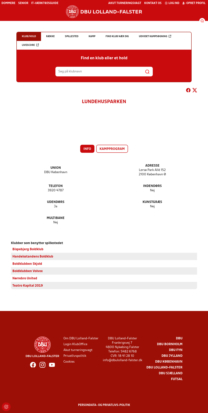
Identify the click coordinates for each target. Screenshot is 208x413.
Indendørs (152, 186)
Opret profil (193, 3)
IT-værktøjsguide (44, 3)
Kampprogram (112, 149)
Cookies (69, 361)
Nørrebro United (24, 278)
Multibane (56, 218)
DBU (179, 338)
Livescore (30, 45)
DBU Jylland (172, 356)
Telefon (56, 186)
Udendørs (55, 202)
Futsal (176, 379)
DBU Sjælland (170, 373)
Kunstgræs (152, 202)
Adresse (152, 165)
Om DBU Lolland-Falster (80, 338)
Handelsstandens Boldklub (32, 256)
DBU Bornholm (169, 344)
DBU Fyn (175, 350)
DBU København (168, 361)
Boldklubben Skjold (27, 264)
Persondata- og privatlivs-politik (104, 405)
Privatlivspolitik (74, 356)
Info (87, 149)
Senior (23, 3)
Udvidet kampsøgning (155, 36)
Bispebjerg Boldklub (27, 249)
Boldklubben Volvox (27, 271)
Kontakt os (153, 3)
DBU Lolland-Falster (164, 367)
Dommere (8, 3)
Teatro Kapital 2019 (27, 285)
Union (55, 167)
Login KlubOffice (75, 344)
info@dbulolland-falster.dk (122, 360)
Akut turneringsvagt (124, 3)
